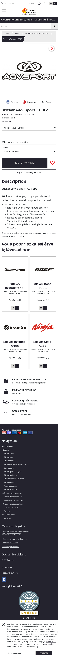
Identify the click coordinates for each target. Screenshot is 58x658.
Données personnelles (10, 546)
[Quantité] (7, 135)
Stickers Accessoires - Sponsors (18, 114)
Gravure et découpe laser (12, 504)
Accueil (7, 33)
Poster (46, 102)
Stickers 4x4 (8, 457)
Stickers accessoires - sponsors (37, 33)
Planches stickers (10, 486)
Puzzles (7, 511)
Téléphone (7, 567)
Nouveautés (7, 446)
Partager (12, 102)
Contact (32, 3)
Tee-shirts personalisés (13, 497)
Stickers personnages (12, 471)
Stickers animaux (10, 475)
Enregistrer (30, 102)
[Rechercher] (54, 26)
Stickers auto (9, 453)
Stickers (17, 33)
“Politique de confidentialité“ (43, 644)
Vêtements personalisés (12, 493)
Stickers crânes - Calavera (14, 479)
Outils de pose (8, 515)
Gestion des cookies (10, 543)
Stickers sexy (9, 468)
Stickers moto (9, 461)
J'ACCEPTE (44, 653)
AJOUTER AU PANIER (24, 162)
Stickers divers (9, 482)
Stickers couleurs (10, 489)
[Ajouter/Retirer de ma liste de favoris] (52, 163)
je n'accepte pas (14, 653)
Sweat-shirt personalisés (13, 500)
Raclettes (7, 518)
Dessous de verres (11, 507)
